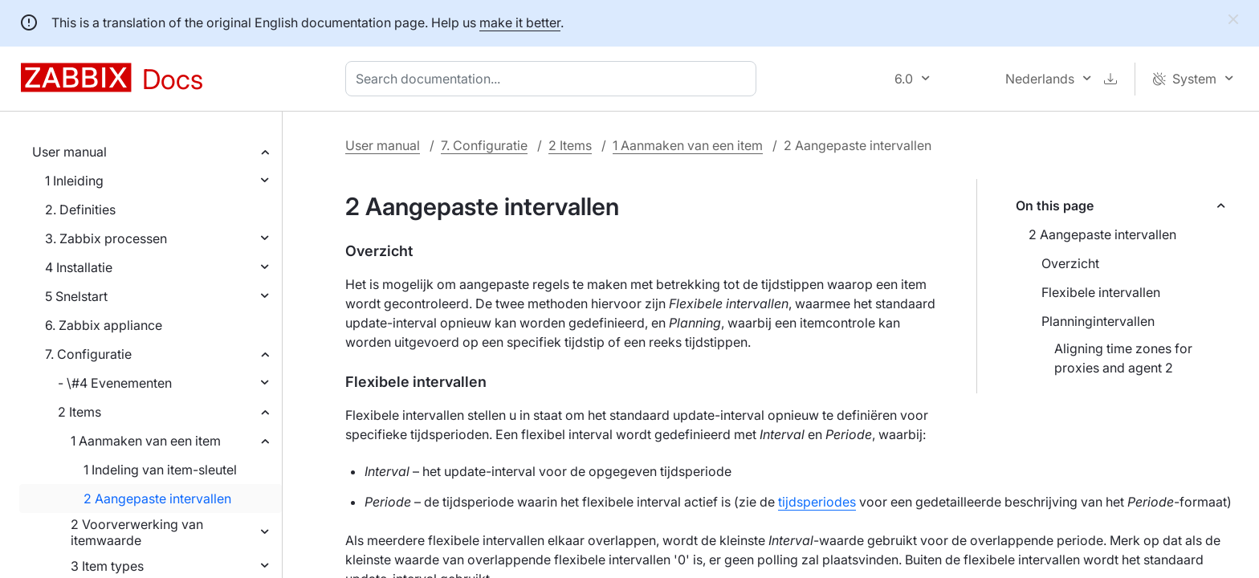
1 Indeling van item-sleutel (160, 470)
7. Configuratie (88, 354)
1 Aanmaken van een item (146, 441)
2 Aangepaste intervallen (157, 498)
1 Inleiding (74, 181)
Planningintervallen (1098, 321)
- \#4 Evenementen (115, 383)
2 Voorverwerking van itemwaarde (137, 532)
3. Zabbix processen (106, 238)
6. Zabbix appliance (103, 325)
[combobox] (554, 78)
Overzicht (1070, 263)
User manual (69, 152)
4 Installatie (78, 267)
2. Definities (80, 209)
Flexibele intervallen (1100, 292)
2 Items (79, 412)
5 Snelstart (76, 296)
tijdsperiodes (817, 502)
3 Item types (107, 566)
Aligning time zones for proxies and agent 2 (1123, 358)
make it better (519, 22)
